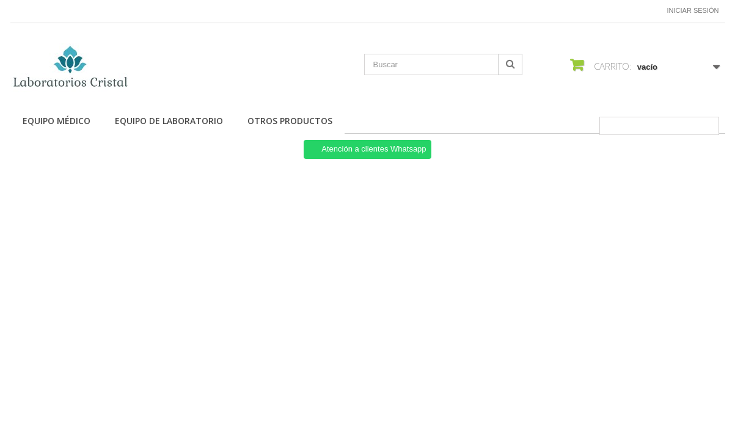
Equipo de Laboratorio (169, 121)
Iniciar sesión (693, 10)
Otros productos (289, 121)
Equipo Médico (56, 121)
